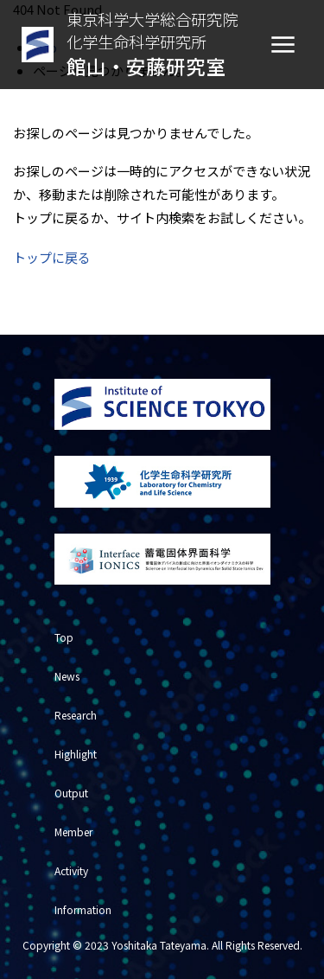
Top (63, 637)
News (66, 676)
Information (82, 909)
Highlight (75, 753)
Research (75, 714)
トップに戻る (52, 257)
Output (71, 792)
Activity (71, 870)
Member (73, 831)
